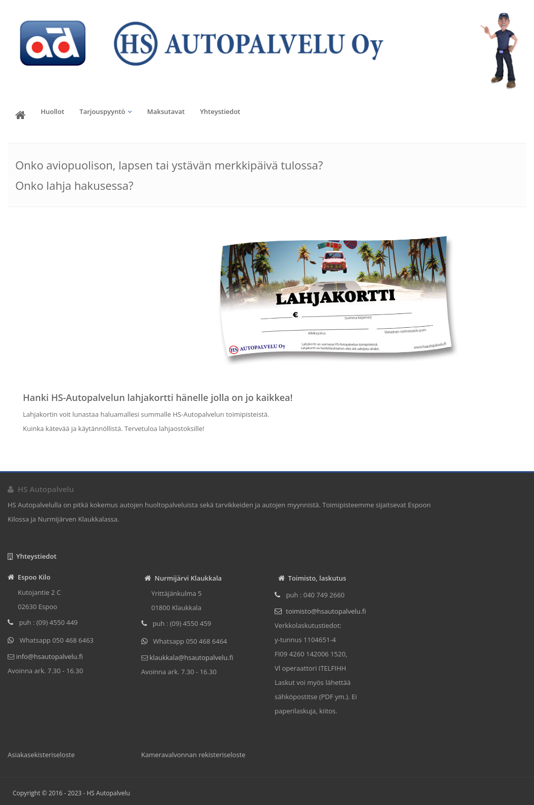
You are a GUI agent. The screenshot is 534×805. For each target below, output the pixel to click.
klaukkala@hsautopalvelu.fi (190, 657)
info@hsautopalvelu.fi (48, 656)
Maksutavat (166, 111)
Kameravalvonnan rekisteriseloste (193, 754)
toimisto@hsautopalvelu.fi (326, 611)
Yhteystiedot (220, 111)
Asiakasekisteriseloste (41, 754)
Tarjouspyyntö (102, 111)
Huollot (52, 111)
